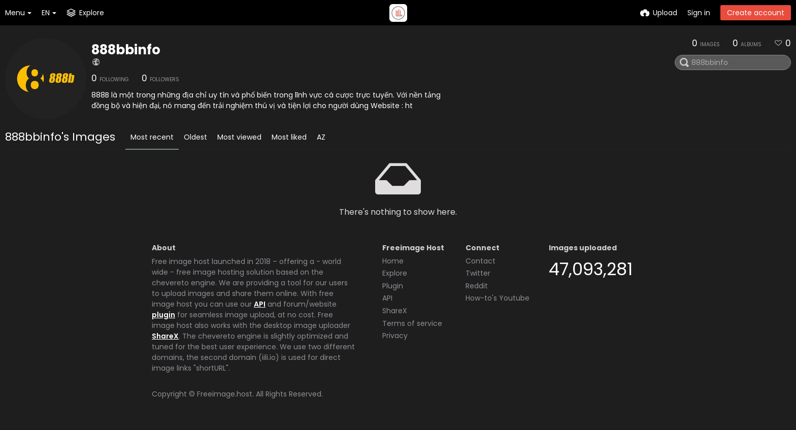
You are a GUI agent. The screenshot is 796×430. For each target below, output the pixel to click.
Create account (755, 13)
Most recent (152, 137)
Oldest (195, 137)
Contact (480, 261)
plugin (163, 315)
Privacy (395, 335)
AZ (321, 137)
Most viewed (239, 137)
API (260, 304)
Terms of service (412, 323)
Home (393, 261)
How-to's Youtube (497, 298)
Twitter (478, 273)
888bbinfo (125, 50)
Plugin (392, 286)
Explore (394, 273)
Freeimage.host (224, 394)
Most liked (289, 137)
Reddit (477, 286)
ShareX (165, 336)
